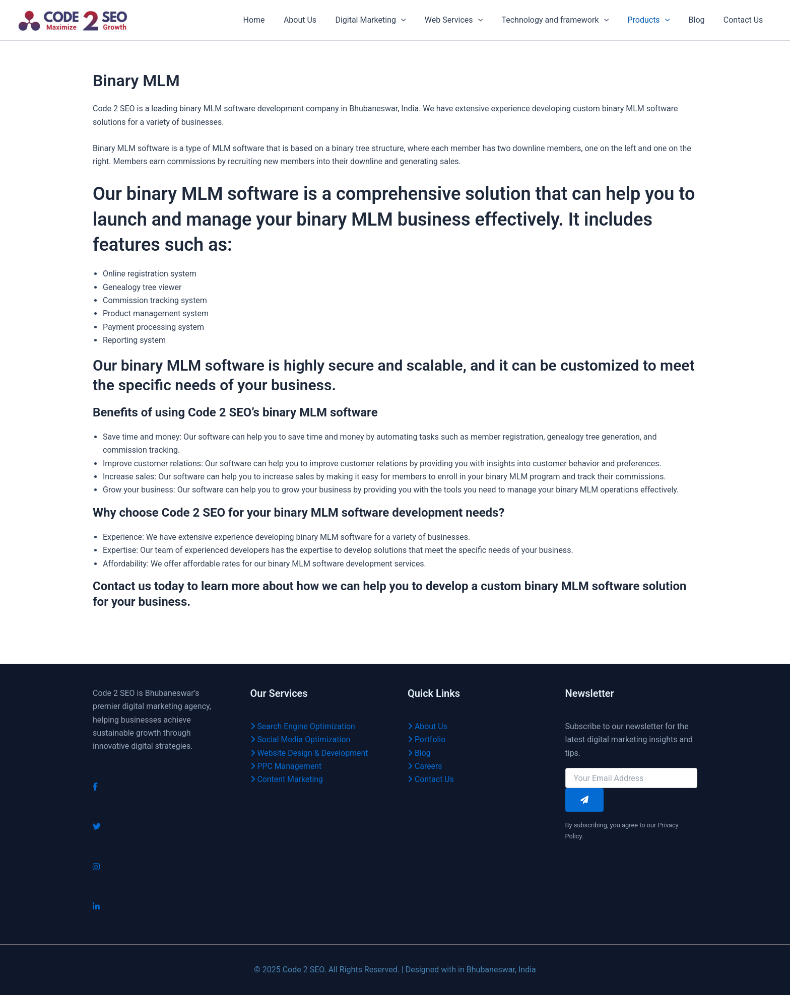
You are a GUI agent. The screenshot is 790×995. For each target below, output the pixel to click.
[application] (416, 20)
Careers (425, 766)
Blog (701, 20)
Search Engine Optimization (303, 726)
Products (655, 20)
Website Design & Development (309, 753)
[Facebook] (95, 787)
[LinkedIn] (96, 906)
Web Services (466, 20)
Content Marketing (287, 779)
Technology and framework (564, 20)
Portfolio (427, 739)
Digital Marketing (385, 20)
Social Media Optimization (300, 739)
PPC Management (286, 766)
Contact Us (744, 20)
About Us (317, 20)
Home (274, 20)
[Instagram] (96, 867)
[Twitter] (97, 826)
